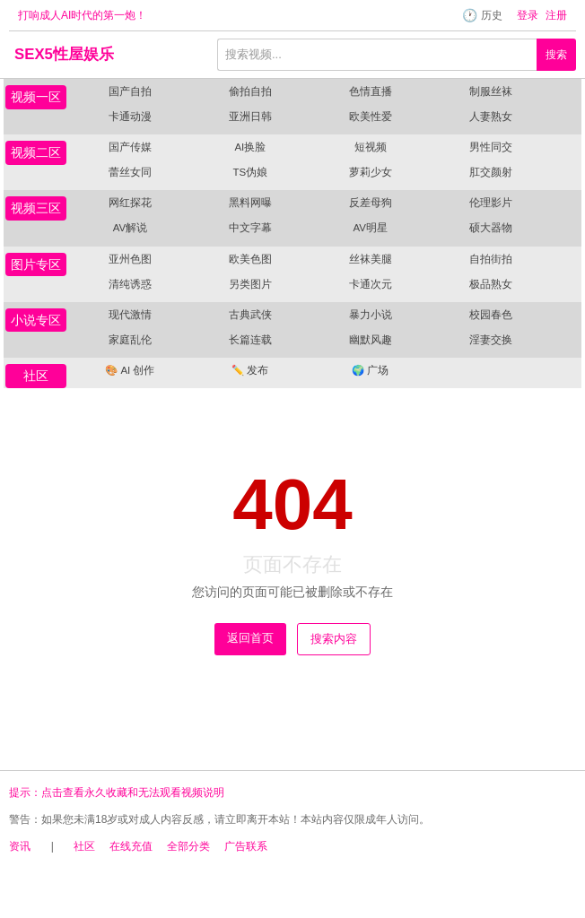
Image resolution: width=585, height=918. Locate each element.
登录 (527, 15)
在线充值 (131, 846)
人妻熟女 (490, 116)
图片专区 (36, 264)
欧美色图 (250, 259)
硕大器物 (490, 227)
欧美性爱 (370, 116)
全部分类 (188, 846)
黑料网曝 (250, 202)
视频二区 (36, 152)
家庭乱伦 (130, 339)
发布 (249, 370)
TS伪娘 (250, 172)
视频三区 (36, 208)
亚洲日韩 (250, 116)
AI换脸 (250, 147)
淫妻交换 (490, 339)
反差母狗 (370, 202)
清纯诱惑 (130, 284)
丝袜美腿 (370, 259)
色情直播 (370, 91)
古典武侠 (250, 314)
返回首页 (250, 638)
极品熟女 (490, 284)
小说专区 (36, 320)
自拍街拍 (490, 259)
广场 (370, 370)
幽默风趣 (370, 339)
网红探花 (130, 202)
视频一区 (36, 97)
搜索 (556, 54)
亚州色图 (130, 259)
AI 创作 (129, 370)
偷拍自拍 (250, 91)
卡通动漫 (130, 116)
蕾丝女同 (130, 172)
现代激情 (130, 314)
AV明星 (371, 227)
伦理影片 (490, 202)
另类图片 (250, 284)
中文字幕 (250, 227)
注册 (556, 15)
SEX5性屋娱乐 (64, 54)
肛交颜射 (490, 172)
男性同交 (490, 147)
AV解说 (130, 227)
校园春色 (490, 314)
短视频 (370, 147)
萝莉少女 (370, 172)
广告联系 (245, 846)
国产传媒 (130, 147)
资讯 (20, 846)
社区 (35, 375)
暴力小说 (370, 314)
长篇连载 (250, 339)
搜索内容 (333, 638)
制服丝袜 (490, 91)
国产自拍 (130, 91)
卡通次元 (370, 284)
